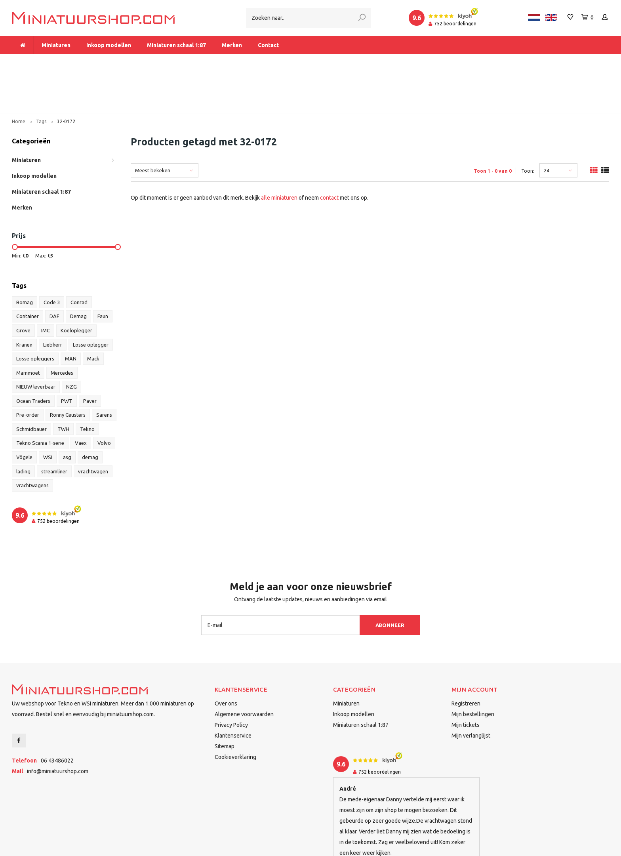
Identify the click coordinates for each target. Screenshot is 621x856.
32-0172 (66, 77)
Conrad (79, 258)
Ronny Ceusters (68, 371)
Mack (93, 315)
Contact (268, 45)
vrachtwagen (93, 428)
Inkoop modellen (108, 45)
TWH (63, 385)
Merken (232, 45)
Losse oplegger (91, 301)
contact (329, 154)
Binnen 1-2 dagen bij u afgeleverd (561, 61)
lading (23, 428)
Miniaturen (56, 45)
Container (27, 273)
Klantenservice (233, 692)
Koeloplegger (76, 287)
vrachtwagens (32, 441)
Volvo (104, 399)
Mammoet (28, 329)
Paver (90, 357)
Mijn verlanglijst (470, 692)
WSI (47, 413)
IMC (45, 287)
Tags (41, 77)
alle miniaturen (279, 154)
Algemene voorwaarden (244, 670)
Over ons (226, 660)
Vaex (81, 399)
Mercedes (62, 329)
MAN (70, 315)
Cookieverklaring (235, 713)
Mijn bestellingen (472, 670)
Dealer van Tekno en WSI (415, 61)
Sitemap (224, 703)
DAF (54, 273)
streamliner (54, 428)
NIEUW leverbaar (35, 343)
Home (18, 77)
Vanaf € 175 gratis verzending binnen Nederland (251, 61)
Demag (78, 273)
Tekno (87, 385)
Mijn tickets (465, 681)
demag (90, 413)
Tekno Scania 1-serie (40, 399)
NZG (71, 343)
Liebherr (52, 301)
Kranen (24, 301)
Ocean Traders (33, 357)
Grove (23, 287)
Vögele (24, 413)
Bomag (24, 258)
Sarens (104, 371)
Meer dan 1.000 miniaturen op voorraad (67, 61)
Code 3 (52, 258)
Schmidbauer (31, 385)
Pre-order (27, 371)
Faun (102, 273)
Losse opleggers (35, 315)
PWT (66, 357)
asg (67, 413)
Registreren (465, 660)
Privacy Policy (231, 681)
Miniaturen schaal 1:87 (176, 45)
